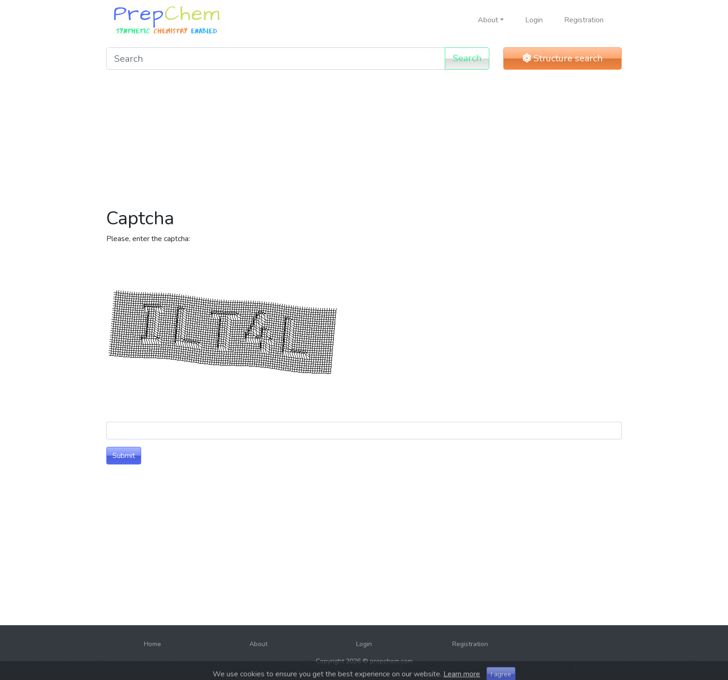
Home (152, 644)
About (258, 644)
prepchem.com (391, 661)
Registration (584, 20)
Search (467, 58)
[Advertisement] (364, 142)
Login (534, 20)
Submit (123, 456)
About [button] (488, 20)
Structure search (563, 58)
